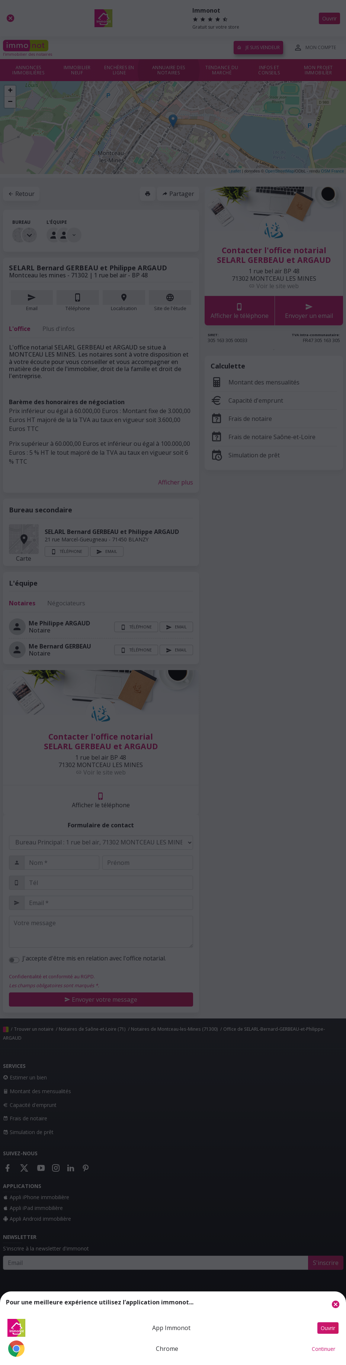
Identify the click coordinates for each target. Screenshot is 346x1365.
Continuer (323, 1348)
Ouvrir (328, 1328)
